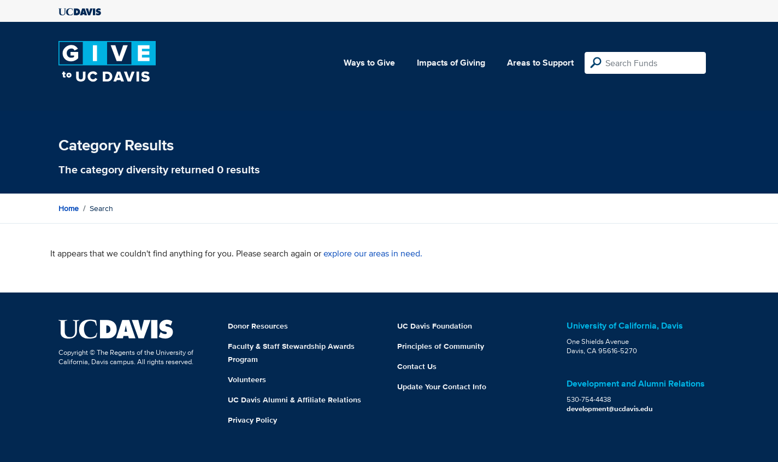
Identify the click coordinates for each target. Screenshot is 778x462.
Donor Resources (258, 325)
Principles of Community (440, 346)
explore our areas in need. (372, 253)
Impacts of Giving (451, 62)
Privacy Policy (252, 419)
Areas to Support (540, 62)
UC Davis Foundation (434, 325)
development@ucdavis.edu (610, 408)
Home (68, 208)
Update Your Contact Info (441, 386)
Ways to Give (369, 62)
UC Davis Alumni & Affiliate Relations (294, 399)
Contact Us (417, 366)
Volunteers (247, 379)
